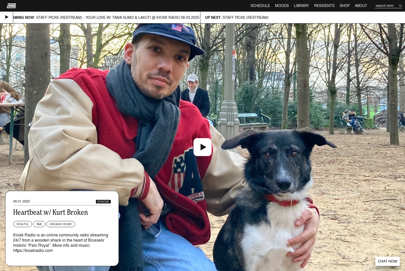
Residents (324, 5)
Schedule (260, 5)
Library (301, 5)
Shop (345, 5)
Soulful (23, 224)
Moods (282, 5)
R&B (39, 224)
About (361, 5)
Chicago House (61, 224)
